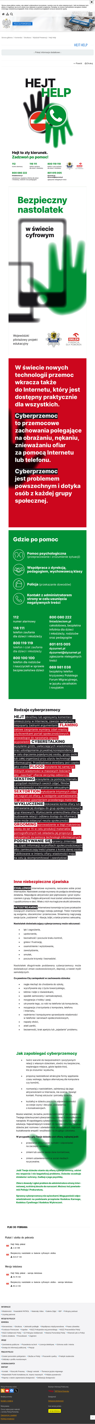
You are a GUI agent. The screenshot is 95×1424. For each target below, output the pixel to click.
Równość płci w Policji (76, 1333)
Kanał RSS (3, 1391)
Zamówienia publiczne (10, 1345)
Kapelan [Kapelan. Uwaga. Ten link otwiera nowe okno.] (24, 1330)
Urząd (3, 1340)
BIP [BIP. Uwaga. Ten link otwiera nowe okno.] (60, 1312)
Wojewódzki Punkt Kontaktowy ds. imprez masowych (22, 1375)
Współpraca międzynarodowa (52, 1327)
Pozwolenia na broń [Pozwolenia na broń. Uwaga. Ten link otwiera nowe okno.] (29, 1345)
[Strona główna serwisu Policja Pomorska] (3, 14)
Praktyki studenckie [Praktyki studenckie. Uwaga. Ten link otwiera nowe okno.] (66, 1356)
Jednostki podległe (31, 1327)
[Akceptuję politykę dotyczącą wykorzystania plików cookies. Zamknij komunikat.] (92, 2)
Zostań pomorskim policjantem (14, 1356)
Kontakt (4, 1367)
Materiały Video (38, 1312)
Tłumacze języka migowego (52, 1372)
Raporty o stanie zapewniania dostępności (18, 1378)
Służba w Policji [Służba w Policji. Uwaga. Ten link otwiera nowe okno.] (34, 1356)
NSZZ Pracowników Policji (70, 1330)
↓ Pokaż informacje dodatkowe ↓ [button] (47, 52)
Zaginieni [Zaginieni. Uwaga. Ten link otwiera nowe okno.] (32, 1336)
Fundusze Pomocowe (10, 1330)
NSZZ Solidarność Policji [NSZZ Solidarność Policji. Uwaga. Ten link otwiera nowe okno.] (11, 1333)
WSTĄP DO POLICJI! (8, 1319)
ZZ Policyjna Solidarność (33, 1333)
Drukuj (89, 63)
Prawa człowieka (72, 1327)
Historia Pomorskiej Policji (55, 1333)
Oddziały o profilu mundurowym (14, 1360)
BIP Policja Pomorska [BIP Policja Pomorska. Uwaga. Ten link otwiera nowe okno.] (62, 1391)
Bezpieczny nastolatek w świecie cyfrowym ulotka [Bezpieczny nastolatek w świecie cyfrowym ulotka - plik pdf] (33, 1253)
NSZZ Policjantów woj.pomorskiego (43, 1330)
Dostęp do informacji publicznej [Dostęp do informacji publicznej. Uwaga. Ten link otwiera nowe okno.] (14, 1348)
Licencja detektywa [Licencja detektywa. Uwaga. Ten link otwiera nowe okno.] (46, 1345)
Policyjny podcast (70, 1312)
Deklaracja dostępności (46, 1378)
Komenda (18, 38)
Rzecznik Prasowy (18, 1372)
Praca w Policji (7, 1352)
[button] (90, 14)
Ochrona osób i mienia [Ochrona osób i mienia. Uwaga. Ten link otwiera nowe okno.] (65, 1345)
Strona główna (7, 38)
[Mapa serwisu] (7, 14)
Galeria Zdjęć (51, 1312)
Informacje (6, 1307)
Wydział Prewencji (40, 38)
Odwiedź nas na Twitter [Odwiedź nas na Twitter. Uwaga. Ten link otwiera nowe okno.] (16, 1391)
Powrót (78, 63)
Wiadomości (7, 1312)
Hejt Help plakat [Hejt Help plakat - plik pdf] (18, 1244)
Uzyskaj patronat (8, 1315)
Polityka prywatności (53, 1375)
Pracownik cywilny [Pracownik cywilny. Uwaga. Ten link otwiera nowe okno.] (50, 1356)
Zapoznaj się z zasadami (9, 1415)
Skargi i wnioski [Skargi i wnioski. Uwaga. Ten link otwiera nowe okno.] (33, 1372)
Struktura (27, 38)
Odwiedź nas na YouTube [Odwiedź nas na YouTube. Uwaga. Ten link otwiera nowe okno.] (7, 1391)
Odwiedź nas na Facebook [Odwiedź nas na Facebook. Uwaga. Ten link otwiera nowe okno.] (12, 1391)
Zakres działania (8, 1336)
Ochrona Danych (8, 1363)
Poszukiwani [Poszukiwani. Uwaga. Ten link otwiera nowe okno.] (22, 1336)
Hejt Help (52, 38)
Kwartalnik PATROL (21, 1312)
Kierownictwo (7, 1327)
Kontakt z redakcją (7, 1401)
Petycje (31, 1348)
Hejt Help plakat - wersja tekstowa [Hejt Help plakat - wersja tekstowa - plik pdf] (26, 1273)
